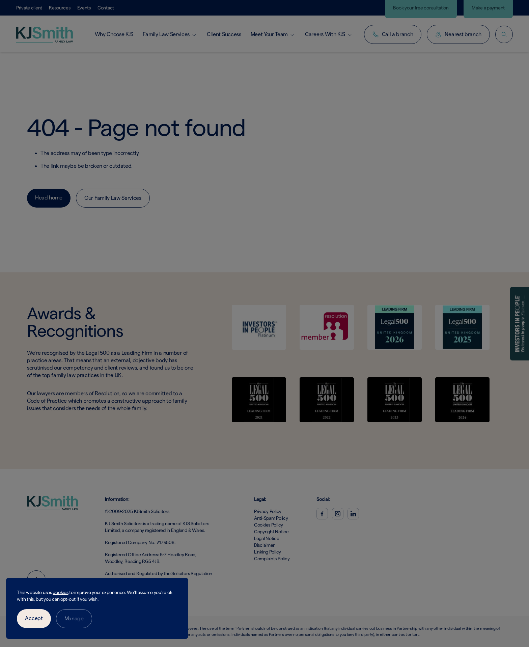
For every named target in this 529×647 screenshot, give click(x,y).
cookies (60, 592)
